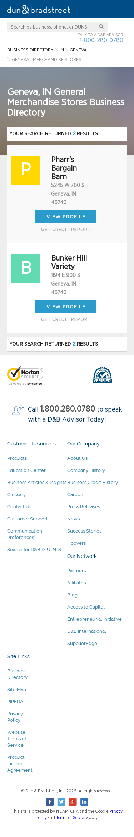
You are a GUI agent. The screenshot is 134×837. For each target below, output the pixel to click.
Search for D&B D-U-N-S (34, 549)
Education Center (26, 470)
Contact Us (19, 506)
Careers (75, 494)
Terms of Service (70, 818)
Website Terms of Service (16, 739)
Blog (72, 595)
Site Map (16, 689)
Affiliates (76, 582)
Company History (86, 470)
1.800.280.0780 (67, 409)
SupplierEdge (82, 643)
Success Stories (84, 531)
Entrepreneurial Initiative (94, 619)
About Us (77, 458)
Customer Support (27, 518)
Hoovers (76, 543)
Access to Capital (86, 607)
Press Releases (83, 506)
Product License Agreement (20, 764)
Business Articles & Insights (36, 482)
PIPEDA (15, 701)
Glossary (16, 494)
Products (17, 458)
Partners (76, 570)
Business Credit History (92, 482)
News (73, 518)
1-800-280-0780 (101, 40)
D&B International (86, 631)
